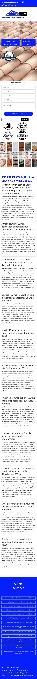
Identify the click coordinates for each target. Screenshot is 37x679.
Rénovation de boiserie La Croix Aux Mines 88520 (18, 602)
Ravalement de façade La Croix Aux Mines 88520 (18, 598)
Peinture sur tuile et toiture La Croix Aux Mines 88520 (18, 606)
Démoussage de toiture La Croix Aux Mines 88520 (18, 622)
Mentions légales (27, 675)
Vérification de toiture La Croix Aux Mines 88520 (18, 610)
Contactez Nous (28, 42)
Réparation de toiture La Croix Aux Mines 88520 (18, 614)
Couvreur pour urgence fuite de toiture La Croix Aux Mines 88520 (18, 646)
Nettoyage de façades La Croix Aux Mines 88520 (18, 636)
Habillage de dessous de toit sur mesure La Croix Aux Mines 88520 (18, 652)
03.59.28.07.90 (9, 1)
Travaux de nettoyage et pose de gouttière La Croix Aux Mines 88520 (18, 641)
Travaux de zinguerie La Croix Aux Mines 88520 (18, 618)
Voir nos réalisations (10, 42)
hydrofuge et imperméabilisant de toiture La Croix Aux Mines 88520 (18, 627)
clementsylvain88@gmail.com (20, 673)
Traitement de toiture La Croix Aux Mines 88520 (18, 632)
